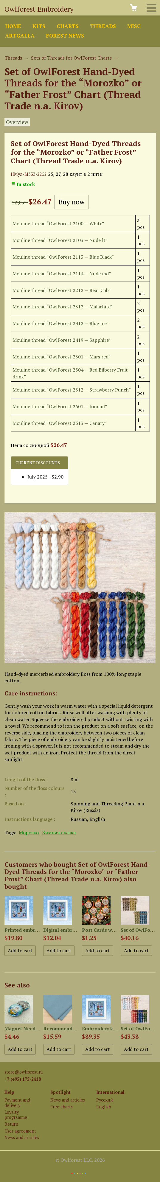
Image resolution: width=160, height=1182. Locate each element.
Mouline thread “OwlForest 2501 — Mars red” (62, 356)
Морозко (29, 832)
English (103, 1107)
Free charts (61, 1107)
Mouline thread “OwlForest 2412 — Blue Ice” (60, 323)
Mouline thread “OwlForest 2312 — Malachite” (62, 306)
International (110, 1092)
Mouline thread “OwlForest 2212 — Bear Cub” (62, 290)
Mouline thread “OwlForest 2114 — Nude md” (62, 273)
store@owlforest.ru (23, 1072)
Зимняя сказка (59, 832)
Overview (17, 122)
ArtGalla (20, 35)
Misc (134, 26)
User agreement (20, 1131)
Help (9, 1092)
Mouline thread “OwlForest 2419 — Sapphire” (62, 340)
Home (13, 26)
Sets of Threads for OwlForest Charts (71, 58)
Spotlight (60, 1092)
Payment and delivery (17, 1102)
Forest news (65, 35)
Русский (104, 1100)
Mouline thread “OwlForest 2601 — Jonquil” (60, 406)
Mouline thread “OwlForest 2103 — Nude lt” (60, 240)
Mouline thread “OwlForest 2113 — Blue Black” (63, 257)
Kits (38, 26)
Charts (68, 26)
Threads (103, 26)
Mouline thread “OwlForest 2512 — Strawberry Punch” (72, 389)
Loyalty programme (15, 1114)
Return (11, 1124)
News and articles (21, 1137)
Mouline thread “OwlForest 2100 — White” (58, 223)
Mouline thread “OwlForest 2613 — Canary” (60, 423)
